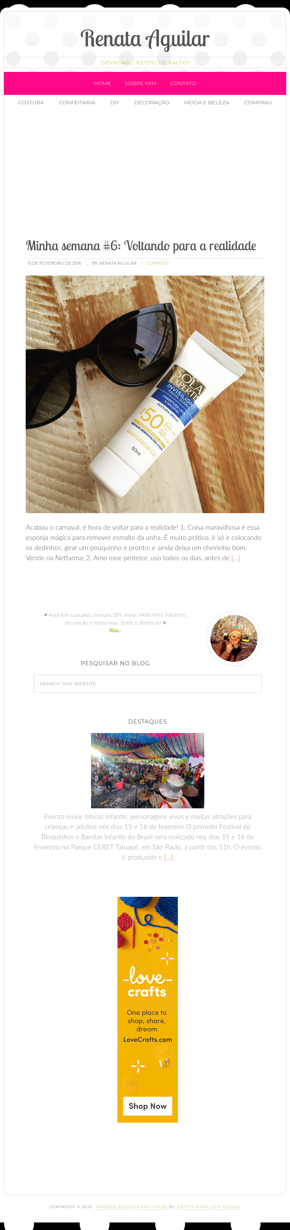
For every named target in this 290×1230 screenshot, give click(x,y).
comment (158, 263)
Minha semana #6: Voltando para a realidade (141, 245)
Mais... (115, 630)
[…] (235, 557)
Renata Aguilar (145, 38)
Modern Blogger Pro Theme (132, 1206)
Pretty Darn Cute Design (209, 1206)
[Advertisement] (155, 173)
